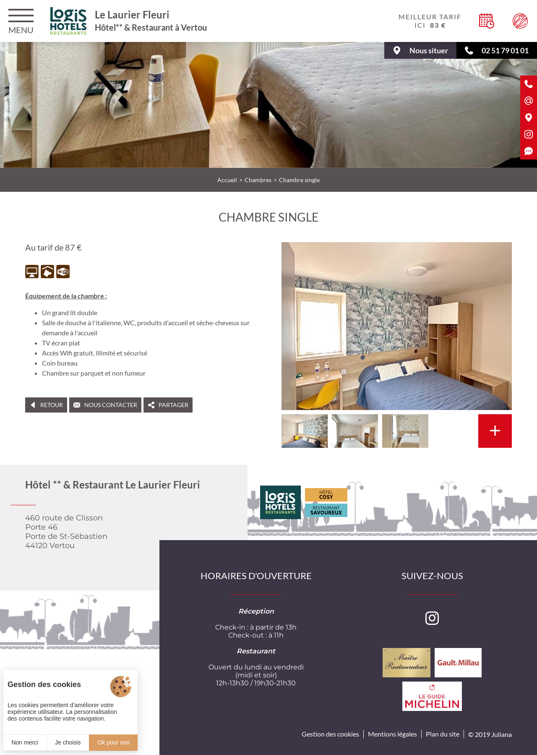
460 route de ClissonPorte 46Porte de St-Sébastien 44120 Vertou (66, 531)
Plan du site (442, 734)
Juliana (501, 734)
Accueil (227, 179)
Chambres (258, 179)
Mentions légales (392, 734)
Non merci (24, 742)
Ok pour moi (113, 742)
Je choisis (68, 742)
